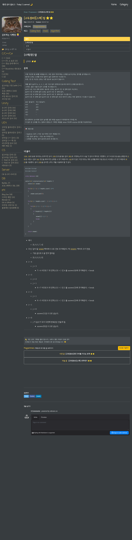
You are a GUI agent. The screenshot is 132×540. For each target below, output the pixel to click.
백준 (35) (5, 95)
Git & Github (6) (8, 206)
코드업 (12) (6, 100)
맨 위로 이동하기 (124, 353)
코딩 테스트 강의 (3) (10, 97)
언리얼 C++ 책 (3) (9, 142)
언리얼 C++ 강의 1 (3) (10, 140)
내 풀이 (28, 49)
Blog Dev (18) (7, 198)
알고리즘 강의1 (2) (9, 157)
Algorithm (55, 31)
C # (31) (5, 75)
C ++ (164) (6, 59)
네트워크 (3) (6, 167)
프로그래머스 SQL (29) (10, 188)
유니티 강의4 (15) (9, 117)
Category (123, 4)
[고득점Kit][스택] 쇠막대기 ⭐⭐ (77, 366)
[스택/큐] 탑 (28, 42)
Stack (45, 31)
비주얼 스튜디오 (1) (9, 208)
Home (112, 4)
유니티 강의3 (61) (9, 115)
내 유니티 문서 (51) (9, 120)
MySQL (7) (6, 186)
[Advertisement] (77, 387)
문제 (27, 45)
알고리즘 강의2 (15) (9, 159)
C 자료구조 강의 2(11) (10, 165)
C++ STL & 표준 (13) (10, 62)
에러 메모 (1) (7, 148)
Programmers (40, 26)
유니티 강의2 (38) (9, 112)
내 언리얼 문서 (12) (9, 145)
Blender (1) (6, 203)
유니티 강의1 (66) (9, 109)
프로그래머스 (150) (9, 92)
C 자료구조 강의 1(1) (9, 162)
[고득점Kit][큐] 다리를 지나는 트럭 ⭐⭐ (77, 359)
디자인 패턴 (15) (8, 200)
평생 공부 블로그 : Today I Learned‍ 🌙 (19, 4)
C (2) (4, 78)
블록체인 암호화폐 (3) (10, 211)
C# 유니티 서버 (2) (9, 177)
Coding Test (35, 31)
